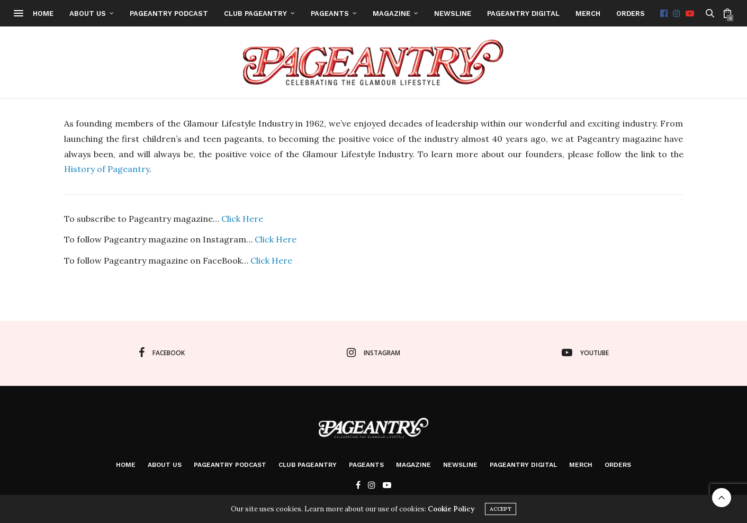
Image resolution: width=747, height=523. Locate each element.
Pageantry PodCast (207, 13)
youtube (585, 352)
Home (81, 13)
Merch (626, 13)
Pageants (368, 13)
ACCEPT (500, 509)
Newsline (491, 13)
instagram (373, 352)
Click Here (242, 218)
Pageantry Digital (562, 13)
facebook (162, 352)
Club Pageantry (294, 13)
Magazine (430, 13)
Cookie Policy (451, 508)
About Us (126, 13)
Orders (669, 13)
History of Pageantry (106, 169)
